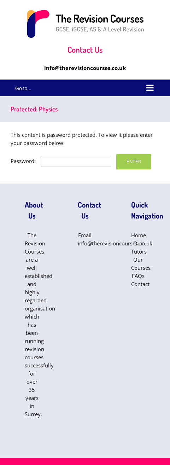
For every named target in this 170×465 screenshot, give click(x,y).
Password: (61, 160)
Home (138, 235)
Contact (140, 283)
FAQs (138, 275)
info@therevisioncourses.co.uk (85, 67)
